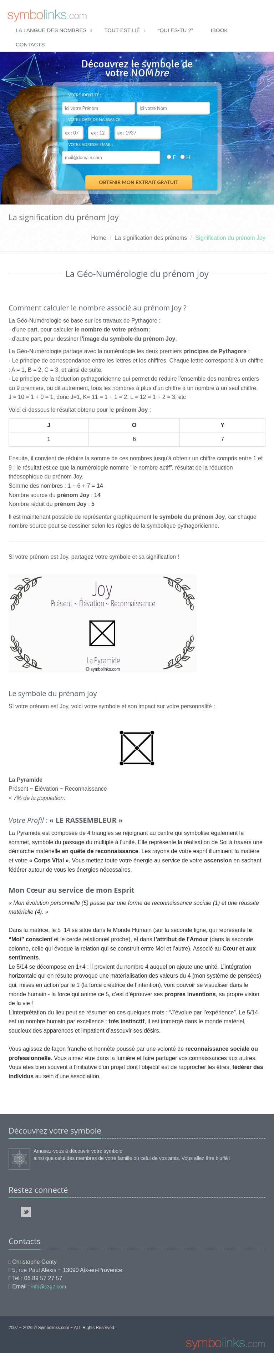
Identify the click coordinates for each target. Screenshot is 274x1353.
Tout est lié (122, 30)
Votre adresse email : (88, 144)
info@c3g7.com (48, 1286)
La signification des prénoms (151, 238)
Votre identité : (82, 94)
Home (98, 238)
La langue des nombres (51, 30)
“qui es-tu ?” (175, 30)
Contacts (30, 44)
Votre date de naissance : (92, 119)
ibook (219, 30)
